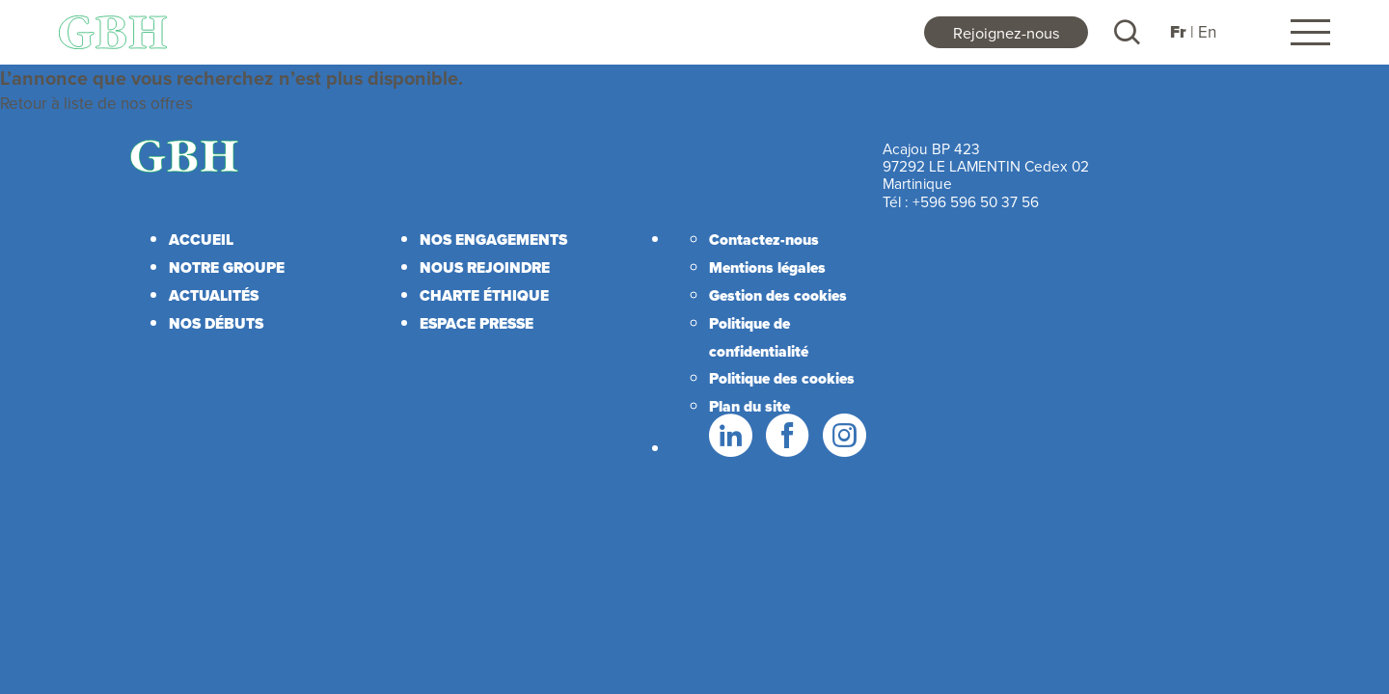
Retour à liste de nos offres (96, 103)
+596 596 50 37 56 (975, 201)
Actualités (214, 295)
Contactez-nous (764, 239)
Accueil (201, 239)
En (1207, 31)
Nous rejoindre (485, 267)
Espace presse (476, 323)
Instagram (843, 435)
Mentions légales (767, 267)
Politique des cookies (782, 378)
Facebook (786, 435)
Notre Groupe (227, 267)
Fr (1178, 32)
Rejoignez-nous (1006, 32)
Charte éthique (484, 295)
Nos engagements (493, 239)
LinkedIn (729, 435)
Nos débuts (216, 323)
